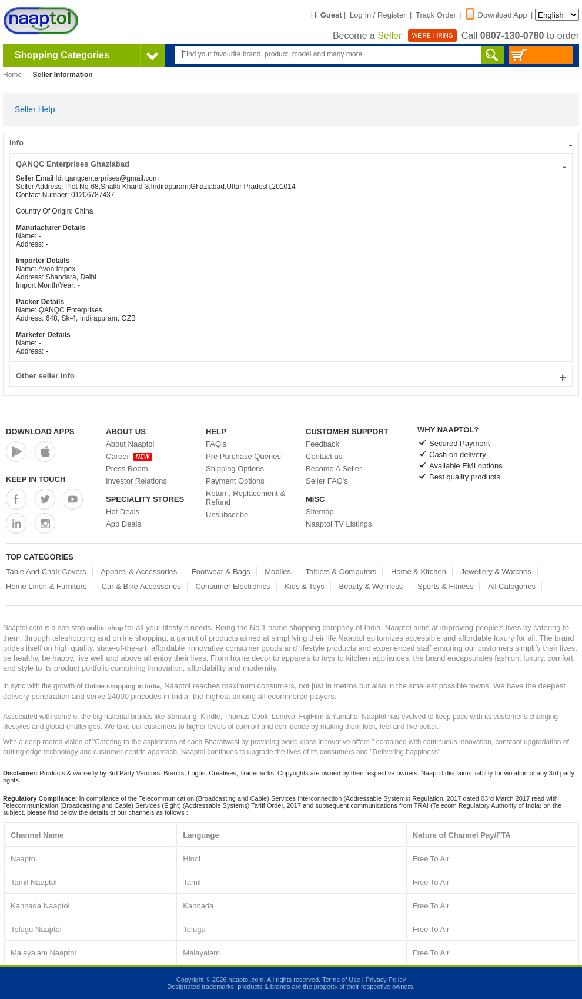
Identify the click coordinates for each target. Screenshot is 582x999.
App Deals (123, 524)
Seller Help (35, 109)
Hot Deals (122, 511)
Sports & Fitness (445, 586)
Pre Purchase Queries (243, 456)
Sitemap (320, 511)
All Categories (512, 586)
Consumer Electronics (232, 586)
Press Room (127, 468)
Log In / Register (378, 15)
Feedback (322, 443)
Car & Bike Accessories (141, 586)
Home (12, 75)
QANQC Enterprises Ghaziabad (291, 163)
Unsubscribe (227, 514)
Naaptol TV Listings (339, 524)
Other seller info (291, 375)
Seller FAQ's (327, 481)
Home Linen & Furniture (46, 586)
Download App (496, 15)
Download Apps (40, 431)
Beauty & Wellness (371, 586)
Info (291, 142)
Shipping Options (235, 468)
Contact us (324, 456)
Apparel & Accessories (139, 571)
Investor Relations (136, 481)
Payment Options (235, 481)
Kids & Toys (305, 586)
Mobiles (278, 571)
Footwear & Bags (221, 571)
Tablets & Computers (341, 571)
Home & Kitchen (418, 571)
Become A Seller (334, 468)
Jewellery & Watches (496, 571)
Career (129, 456)
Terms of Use (341, 979)
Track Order (436, 15)
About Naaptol (130, 443)
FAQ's (216, 443)
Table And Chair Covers (46, 571)
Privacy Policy (386, 979)
